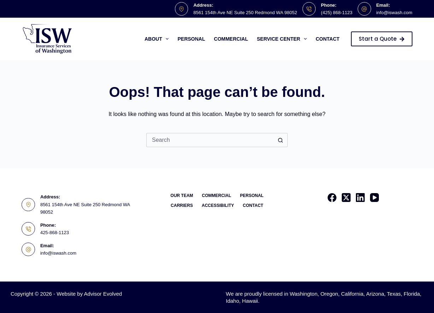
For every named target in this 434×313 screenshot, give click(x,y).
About (158, 39)
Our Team (181, 195)
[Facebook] (332, 197)
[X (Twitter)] (346, 197)
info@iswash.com (394, 12)
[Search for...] (210, 140)
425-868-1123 (54, 232)
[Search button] (281, 140)
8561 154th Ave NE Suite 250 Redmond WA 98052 (245, 12)
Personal (191, 39)
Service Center (283, 39)
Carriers (182, 205)
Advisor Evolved (103, 294)
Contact (327, 39)
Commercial (231, 39)
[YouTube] (374, 197)
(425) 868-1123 (336, 12)
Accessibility (218, 205)
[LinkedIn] (360, 197)
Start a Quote (382, 38)
